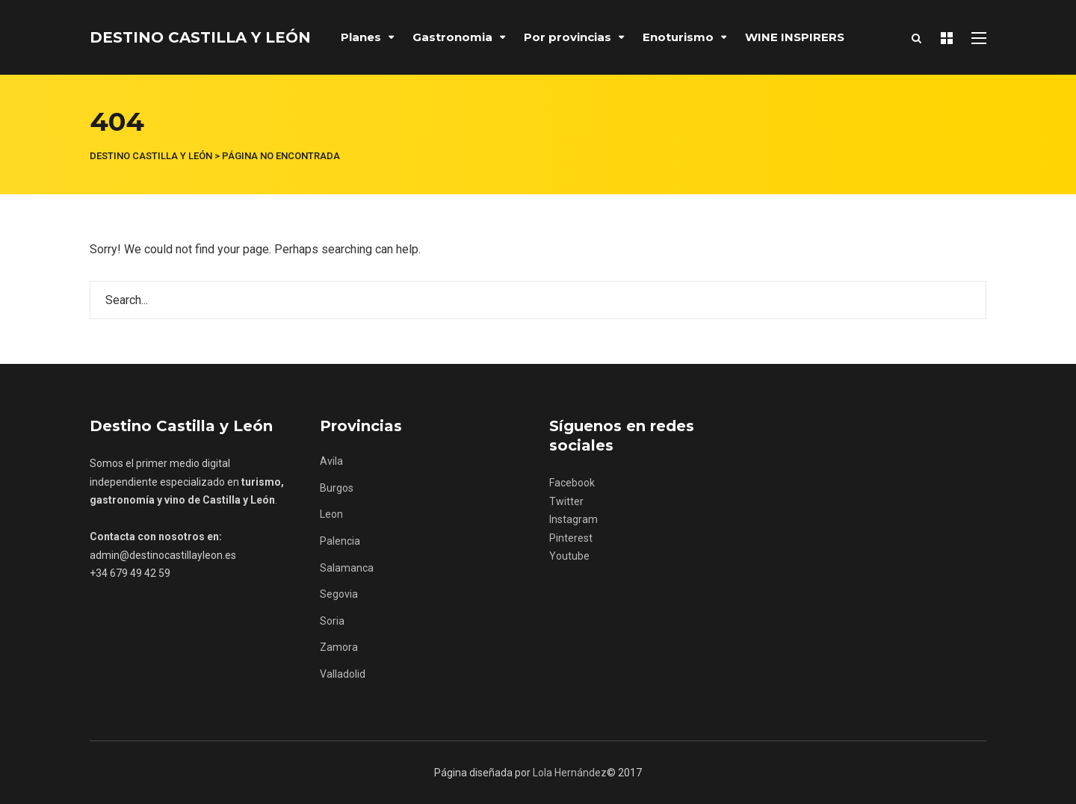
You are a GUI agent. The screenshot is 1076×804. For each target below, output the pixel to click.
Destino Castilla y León (200, 37)
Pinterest (571, 538)
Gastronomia (452, 37)
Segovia (339, 594)
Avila (331, 461)
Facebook (572, 483)
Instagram (573, 519)
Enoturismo (678, 37)
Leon (331, 514)
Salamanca (347, 568)
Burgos (336, 488)
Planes (361, 37)
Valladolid (342, 674)
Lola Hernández (570, 773)
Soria (332, 621)
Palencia (340, 541)
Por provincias (567, 37)
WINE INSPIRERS (794, 37)
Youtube (569, 556)
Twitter (566, 501)
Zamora (339, 647)
